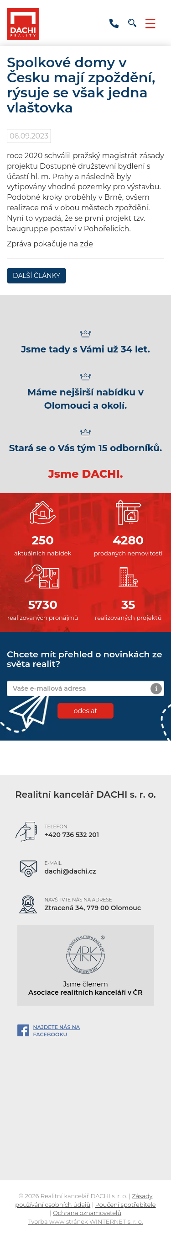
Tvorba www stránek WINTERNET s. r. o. (85, 1221)
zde (86, 244)
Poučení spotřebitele (125, 1204)
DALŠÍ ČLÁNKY (36, 276)
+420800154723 (114, 21)
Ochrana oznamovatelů (87, 1212)
